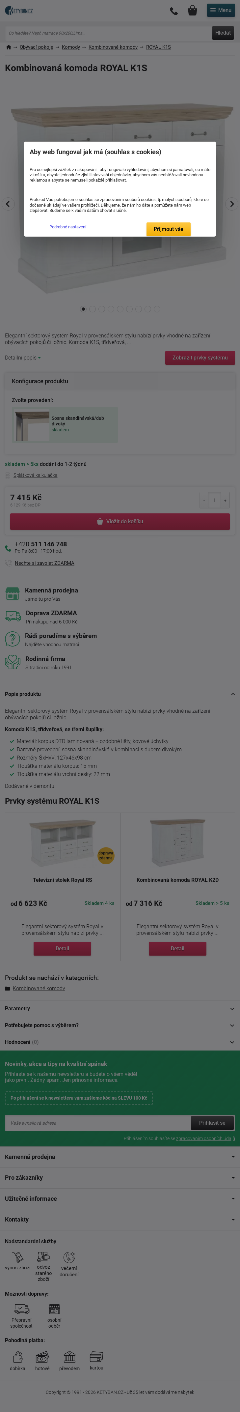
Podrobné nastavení (67, 226)
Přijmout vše (168, 229)
